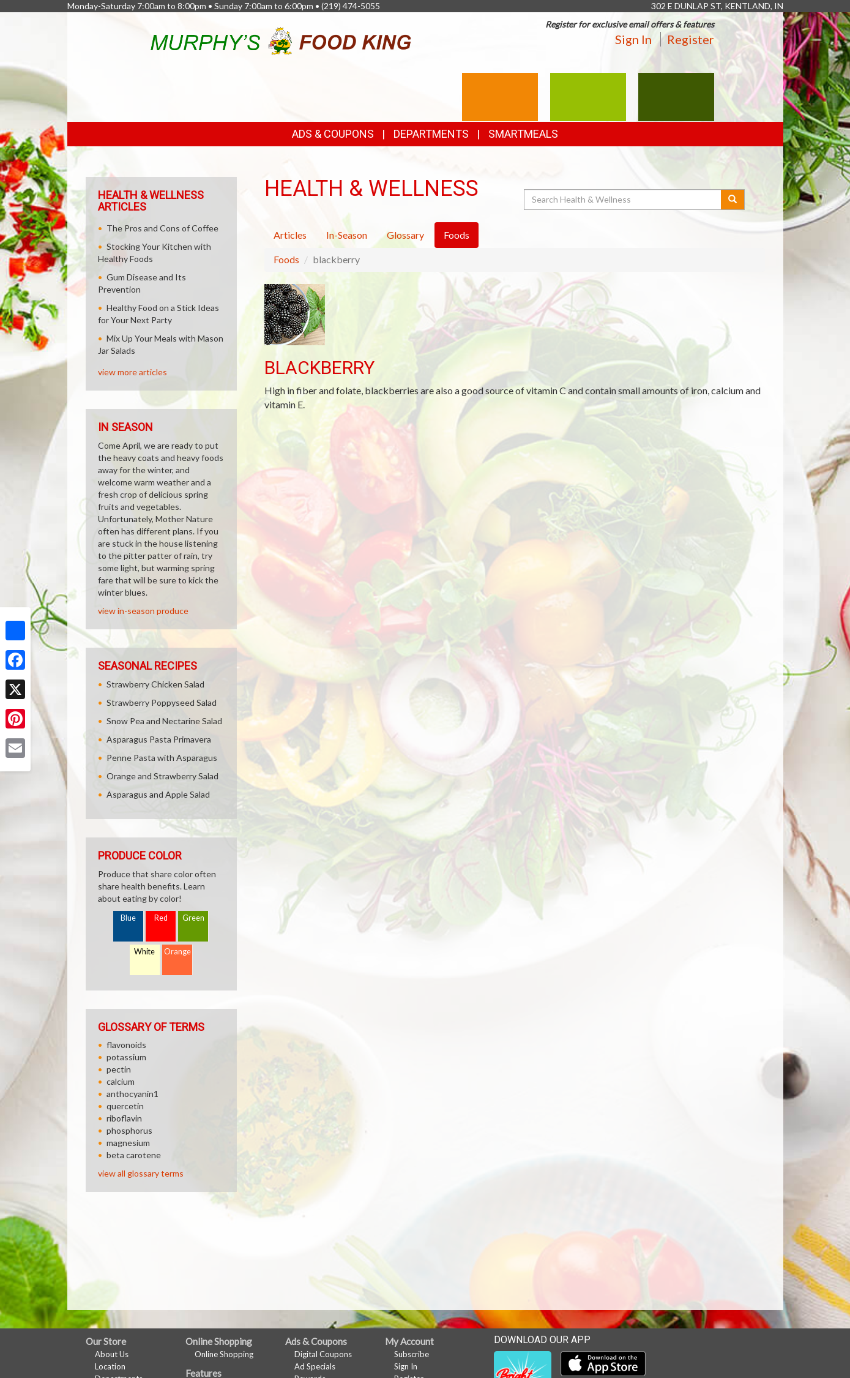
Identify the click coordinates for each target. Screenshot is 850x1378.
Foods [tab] (456, 235)
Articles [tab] (290, 235)
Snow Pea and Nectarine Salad (164, 721)
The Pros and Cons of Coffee (162, 228)
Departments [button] (431, 133)
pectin (118, 1069)
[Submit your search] (733, 199)
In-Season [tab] (346, 235)
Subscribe (411, 1354)
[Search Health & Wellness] (623, 199)
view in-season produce (143, 610)
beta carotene (133, 1155)
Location (110, 1366)
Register (690, 39)
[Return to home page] (280, 39)
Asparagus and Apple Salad (158, 794)
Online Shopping (224, 1354)
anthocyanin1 (132, 1093)
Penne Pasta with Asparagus (161, 757)
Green (193, 918)
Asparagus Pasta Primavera (158, 739)
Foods (286, 259)
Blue (128, 918)
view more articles (132, 372)
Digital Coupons (323, 1354)
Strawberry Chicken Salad (155, 684)
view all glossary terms (141, 1173)
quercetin (125, 1106)
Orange (177, 951)
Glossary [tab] (405, 235)
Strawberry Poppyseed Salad (161, 702)
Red (161, 918)
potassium (126, 1057)
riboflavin (124, 1118)
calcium (120, 1081)
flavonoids (126, 1044)
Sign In (633, 39)
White (144, 951)
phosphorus (129, 1130)
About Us (112, 1354)
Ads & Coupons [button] (333, 133)
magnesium (128, 1142)
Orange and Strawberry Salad (162, 776)
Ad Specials (314, 1366)
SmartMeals (523, 133)
